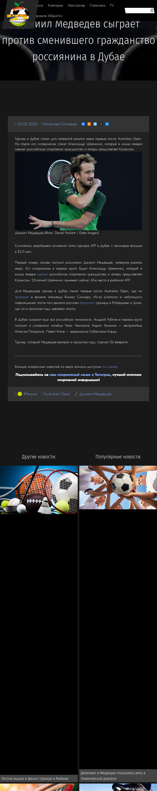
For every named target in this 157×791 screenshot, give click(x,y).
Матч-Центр (76, 5)
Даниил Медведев (95, 394)
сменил (42, 274)
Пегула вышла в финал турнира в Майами (34, 778)
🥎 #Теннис (27, 394)
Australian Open (57, 394)
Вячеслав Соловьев (60, 124)
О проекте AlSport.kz (46, 15)
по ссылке (109, 366)
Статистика (97, 5)
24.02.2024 (27, 124)
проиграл (22, 296)
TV (112, 5)
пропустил (87, 302)
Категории (55, 5)
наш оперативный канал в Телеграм (79, 374)
